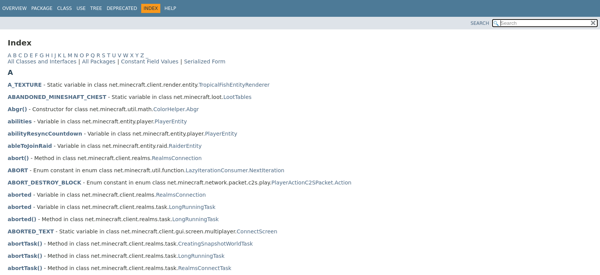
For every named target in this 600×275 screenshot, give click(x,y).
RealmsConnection (177, 158)
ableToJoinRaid (30, 146)
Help (170, 8)
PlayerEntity (171, 121)
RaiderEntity (185, 146)
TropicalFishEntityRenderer (234, 85)
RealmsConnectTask (204, 268)
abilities (20, 121)
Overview (14, 8)
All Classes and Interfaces (42, 61)
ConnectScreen (257, 231)
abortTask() (25, 244)
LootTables (237, 97)
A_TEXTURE (25, 85)
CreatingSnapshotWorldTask (215, 244)
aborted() (22, 219)
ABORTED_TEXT (31, 231)
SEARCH (480, 23)
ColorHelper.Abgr (176, 109)
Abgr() (17, 109)
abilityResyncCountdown (45, 134)
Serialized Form (204, 61)
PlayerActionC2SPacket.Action (311, 183)
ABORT (18, 170)
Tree (96, 8)
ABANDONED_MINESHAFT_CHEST (57, 97)
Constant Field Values (149, 61)
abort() (18, 158)
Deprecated (122, 8)
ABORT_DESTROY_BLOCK (44, 183)
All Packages (98, 61)
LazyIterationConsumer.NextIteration (235, 170)
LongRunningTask (192, 207)
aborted (19, 195)
